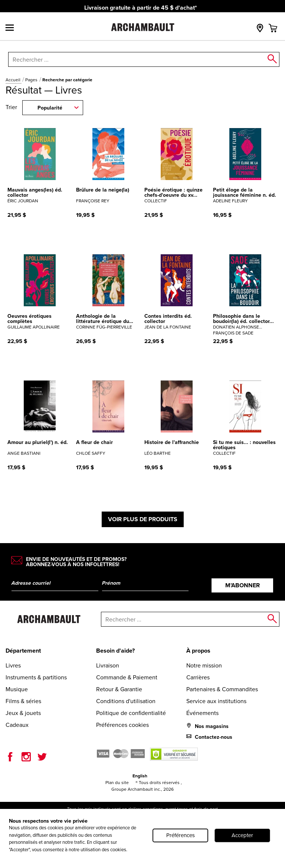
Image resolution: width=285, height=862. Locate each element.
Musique (17, 689)
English (139, 776)
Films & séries (23, 701)
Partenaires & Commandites (222, 689)
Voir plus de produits (142, 519)
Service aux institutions (216, 701)
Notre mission (204, 665)
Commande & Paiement (126, 677)
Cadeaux (17, 725)
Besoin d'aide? (115, 650)
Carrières (198, 677)
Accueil (14, 79)
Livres (13, 665)
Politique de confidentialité (131, 713)
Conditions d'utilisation (125, 701)
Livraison (107, 665)
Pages (32, 79)
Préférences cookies (122, 725)
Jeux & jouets (23, 713)
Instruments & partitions (36, 677)
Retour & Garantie (119, 689)
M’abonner (242, 585)
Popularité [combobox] (49, 108)
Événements (202, 713)
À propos (198, 650)
